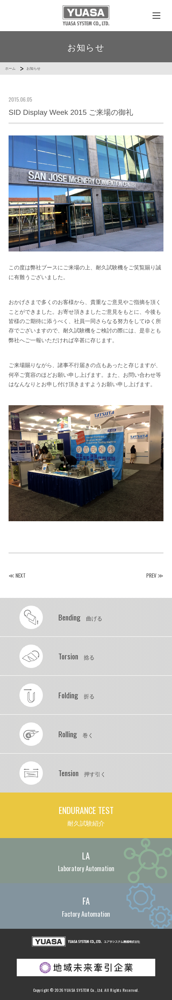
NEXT (21, 575)
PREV (151, 575)
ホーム (10, 68)
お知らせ (33, 68)
